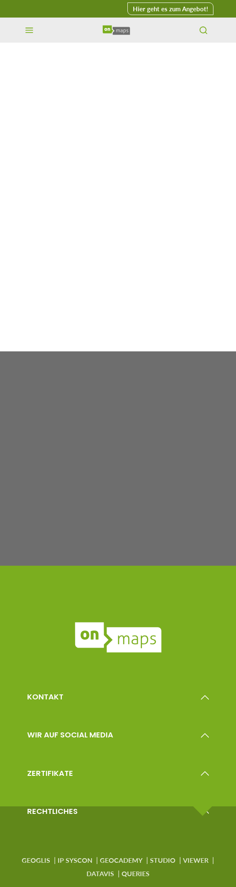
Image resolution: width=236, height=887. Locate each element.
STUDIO (162, 860)
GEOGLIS (36, 860)
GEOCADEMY (121, 860)
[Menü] (29, 30)
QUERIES (136, 873)
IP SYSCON (75, 860)
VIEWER (195, 860)
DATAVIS (100, 873)
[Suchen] (203, 30)
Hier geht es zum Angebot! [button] (170, 9)
